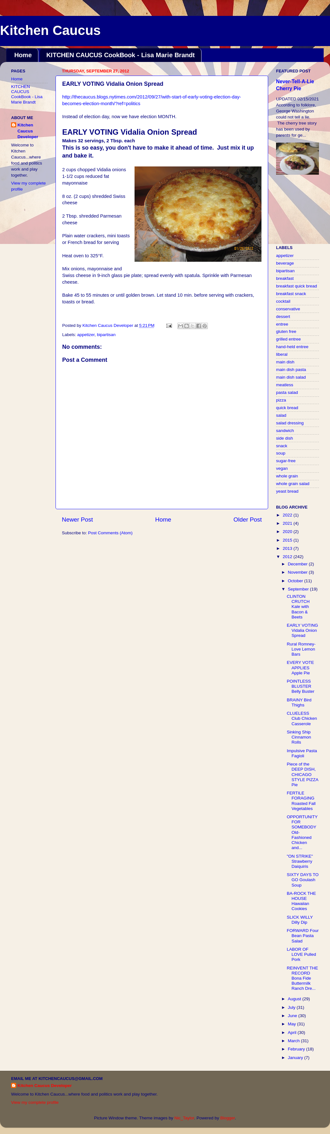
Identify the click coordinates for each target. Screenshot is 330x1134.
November (298, 572)
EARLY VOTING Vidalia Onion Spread (302, 630)
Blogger (227, 1118)
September (299, 589)
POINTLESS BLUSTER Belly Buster (300, 686)
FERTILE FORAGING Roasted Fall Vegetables (301, 801)
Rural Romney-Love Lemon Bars (301, 649)
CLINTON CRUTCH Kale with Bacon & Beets (298, 606)
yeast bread (287, 491)
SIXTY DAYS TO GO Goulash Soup (303, 879)
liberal (281, 354)
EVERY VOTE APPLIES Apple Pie (300, 667)
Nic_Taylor (184, 1118)
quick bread (287, 407)
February (297, 1049)
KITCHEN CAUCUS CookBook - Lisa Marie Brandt (120, 54)
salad (281, 415)
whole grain (287, 476)
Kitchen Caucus (50, 30)
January (296, 1057)
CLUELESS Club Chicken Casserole (302, 718)
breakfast (285, 278)
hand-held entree (292, 346)
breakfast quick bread (296, 286)
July (292, 1007)
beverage (285, 263)
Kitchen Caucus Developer (27, 131)
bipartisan (106, 334)
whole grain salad (292, 483)
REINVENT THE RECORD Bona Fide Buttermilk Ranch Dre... (302, 978)
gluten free (286, 331)
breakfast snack (291, 293)
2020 (288, 531)
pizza (281, 400)
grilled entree (288, 339)
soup (280, 453)
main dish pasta (291, 369)
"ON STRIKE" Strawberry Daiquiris (300, 861)
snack (281, 445)
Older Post (248, 519)
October (296, 580)
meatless (284, 384)
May (292, 1024)
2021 (288, 523)
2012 (288, 556)
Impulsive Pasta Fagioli (302, 753)
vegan (282, 468)
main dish (285, 362)
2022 (288, 515)
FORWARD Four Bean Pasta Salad (303, 935)
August (295, 998)
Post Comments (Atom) (110, 532)
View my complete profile (35, 1102)
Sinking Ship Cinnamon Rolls (299, 737)
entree (282, 324)
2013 (288, 548)
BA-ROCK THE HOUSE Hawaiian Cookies (301, 901)
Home (23, 54)
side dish (284, 438)
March (294, 1040)
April (293, 1032)
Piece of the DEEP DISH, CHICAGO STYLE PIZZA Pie (302, 774)
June (293, 1015)
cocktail (283, 301)
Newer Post (77, 519)
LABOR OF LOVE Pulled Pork (301, 954)
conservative (288, 309)
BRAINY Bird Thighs (299, 702)
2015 (288, 540)
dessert (283, 316)
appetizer (86, 334)
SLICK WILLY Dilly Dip (300, 920)
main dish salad (291, 377)
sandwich (285, 430)
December (298, 564)
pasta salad (287, 392)
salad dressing (290, 423)
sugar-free (286, 460)
